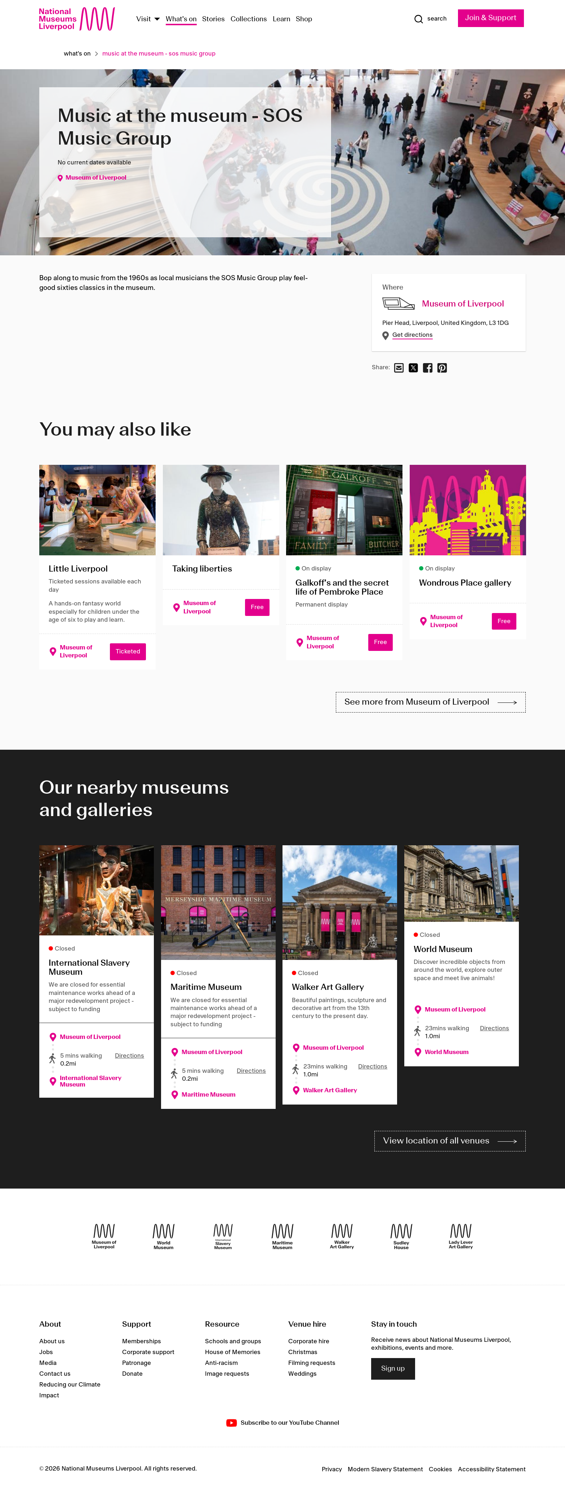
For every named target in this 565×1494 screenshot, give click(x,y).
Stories (213, 19)
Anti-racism (221, 1365)
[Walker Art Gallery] (342, 1238)
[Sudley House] (401, 1238)
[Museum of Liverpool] (104, 1238)
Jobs (46, 1354)
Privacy (332, 1471)
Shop (304, 19)
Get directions (412, 335)
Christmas (302, 1354)
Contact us (55, 1375)
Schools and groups (233, 1343)
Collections (249, 19)
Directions (129, 1056)
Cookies (440, 1471)
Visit (143, 19)
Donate (132, 1375)
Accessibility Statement (492, 1471)
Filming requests (311, 1365)
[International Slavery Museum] (223, 1238)
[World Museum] (163, 1238)
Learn (281, 19)
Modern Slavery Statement (385, 1471)
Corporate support (148, 1354)
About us (52, 1343)
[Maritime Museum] (282, 1238)
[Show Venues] (157, 19)
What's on (181, 19)
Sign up (393, 1370)
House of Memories (233, 1354)
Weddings (302, 1375)
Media (48, 1365)
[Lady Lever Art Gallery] (461, 1238)
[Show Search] (429, 19)
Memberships (141, 1343)
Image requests (227, 1375)
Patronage (136, 1365)
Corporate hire (308, 1343)
